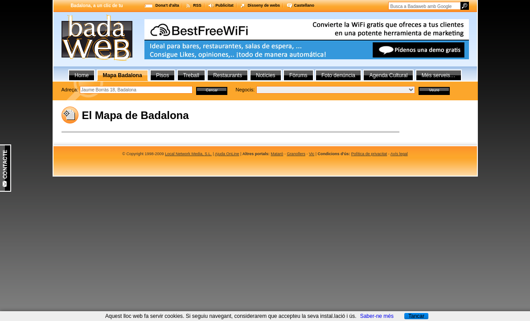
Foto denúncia (338, 75)
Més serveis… (439, 75)
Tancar (416, 316)
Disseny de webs (263, 5)
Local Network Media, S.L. (188, 154)
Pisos (162, 75)
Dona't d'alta (167, 5)
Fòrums (298, 75)
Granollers (296, 154)
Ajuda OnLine (227, 154)
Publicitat (224, 5)
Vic (311, 154)
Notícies (265, 75)
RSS (197, 5)
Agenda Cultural (388, 75)
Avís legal (399, 154)
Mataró (277, 154)
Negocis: (245, 89)
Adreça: (70, 89)
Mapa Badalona (122, 75)
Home (81, 75)
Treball (191, 75)
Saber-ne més (377, 316)
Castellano (304, 5)
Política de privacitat (369, 154)
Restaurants (227, 75)
